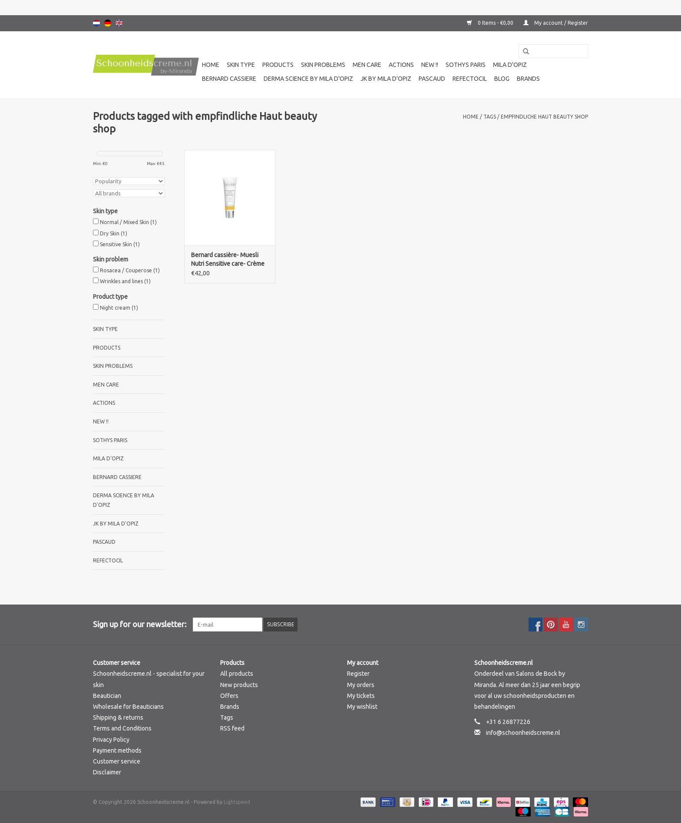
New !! (429, 64)
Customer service (116, 761)
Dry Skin (113, 233)
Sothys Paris (466, 64)
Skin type (241, 64)
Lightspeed (237, 802)
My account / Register (555, 23)
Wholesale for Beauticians (128, 706)
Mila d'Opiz (510, 64)
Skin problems (323, 64)
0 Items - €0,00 (491, 23)
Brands (528, 78)
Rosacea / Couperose (130, 270)
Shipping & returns (118, 717)
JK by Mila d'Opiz (385, 78)
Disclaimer (107, 772)
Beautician (107, 695)
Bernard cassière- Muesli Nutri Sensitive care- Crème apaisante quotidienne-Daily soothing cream (229, 259)
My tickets (361, 695)
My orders (360, 684)
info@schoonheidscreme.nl (523, 732)
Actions (401, 64)
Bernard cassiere (229, 78)
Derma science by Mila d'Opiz (308, 78)
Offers (229, 695)
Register (358, 673)
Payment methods (117, 750)
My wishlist (362, 706)
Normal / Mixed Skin (128, 222)
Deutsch (107, 23)
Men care (367, 64)
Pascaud (432, 78)
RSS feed (232, 728)
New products (239, 684)
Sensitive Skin (120, 244)
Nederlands (96, 23)
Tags (489, 116)
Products (278, 64)
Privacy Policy (111, 739)
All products (236, 673)
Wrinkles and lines (125, 281)
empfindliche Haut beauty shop (544, 116)
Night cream (119, 308)
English (119, 23)
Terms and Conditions (122, 728)
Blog (501, 78)
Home (210, 64)
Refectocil (470, 78)
